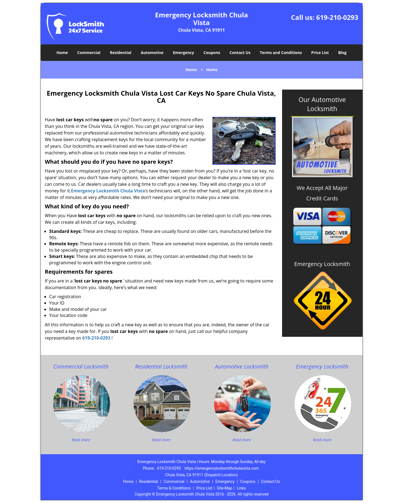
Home (62, 52)
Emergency (183, 52)
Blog (342, 52)
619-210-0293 (337, 17)
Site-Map (224, 488)
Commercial (89, 52)
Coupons (212, 52)
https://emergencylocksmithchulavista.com (222, 468)
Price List (320, 52)
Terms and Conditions (281, 52)
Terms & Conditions (174, 488)
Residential (120, 52)
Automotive (152, 52)
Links (241, 488)
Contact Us (239, 52)
